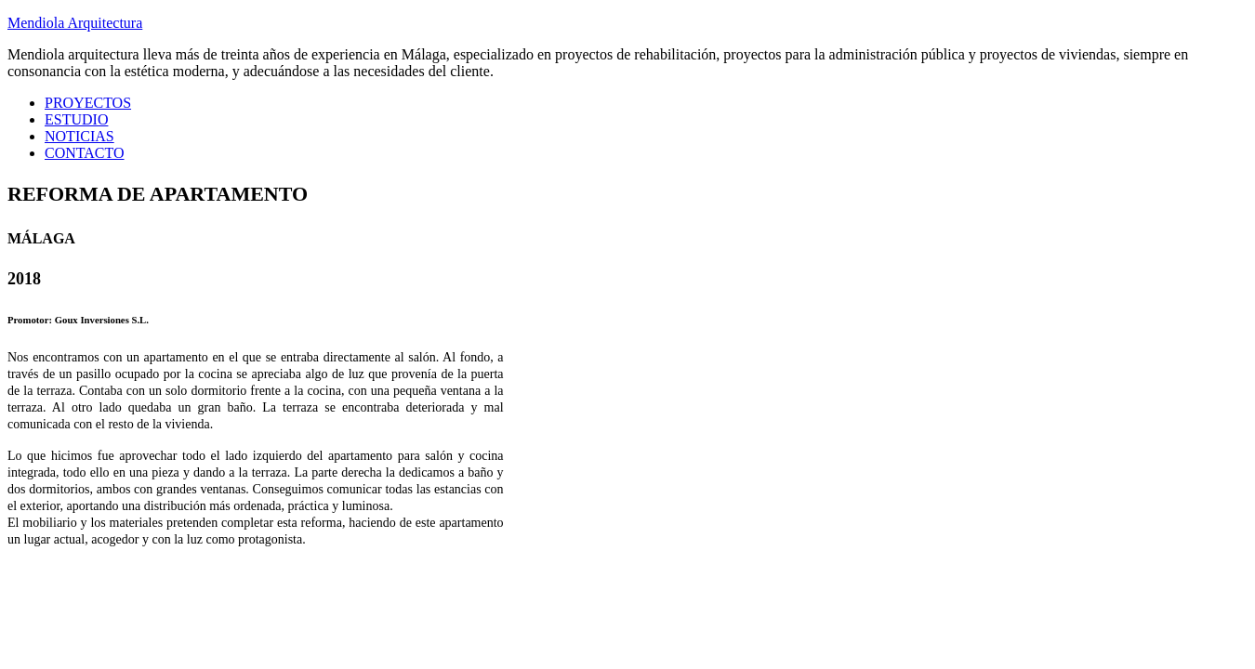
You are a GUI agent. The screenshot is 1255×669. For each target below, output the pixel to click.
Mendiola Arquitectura (74, 23)
